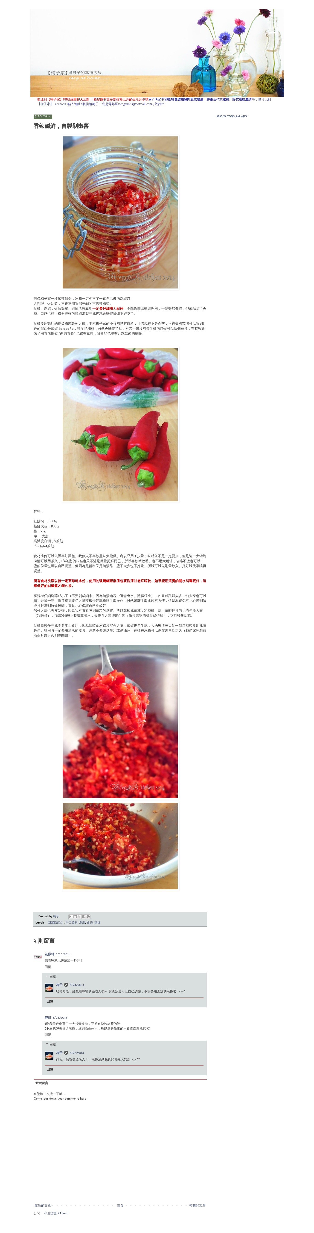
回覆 (48, 967)
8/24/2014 (77, 985)
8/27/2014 (77, 1053)
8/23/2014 (63, 954)
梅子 (59, 985)
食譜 (90, 922)
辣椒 (97, 922)
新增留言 (41, 1083)
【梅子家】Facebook (51, 104)
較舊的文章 (197, 1205)
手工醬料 (72, 922)
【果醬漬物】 (55, 922)
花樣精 (49, 954)
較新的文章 (43, 1205)
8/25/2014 (59, 1018)
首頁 (120, 1205)
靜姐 (48, 1018)
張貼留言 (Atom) (56, 1213)
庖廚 (82, 922)
